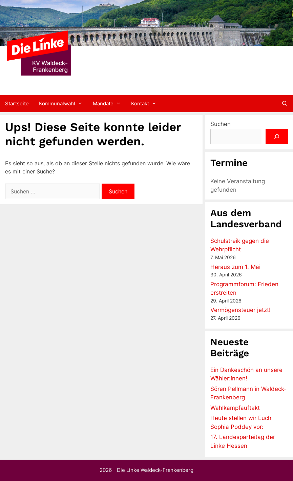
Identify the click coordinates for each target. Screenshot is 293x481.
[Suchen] (277, 136)
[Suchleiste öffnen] (284, 103)
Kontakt (146, 103)
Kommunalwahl (63, 103)
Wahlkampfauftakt (235, 407)
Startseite (17, 103)
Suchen (220, 124)
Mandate (109, 103)
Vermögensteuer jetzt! (240, 310)
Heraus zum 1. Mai (235, 267)
